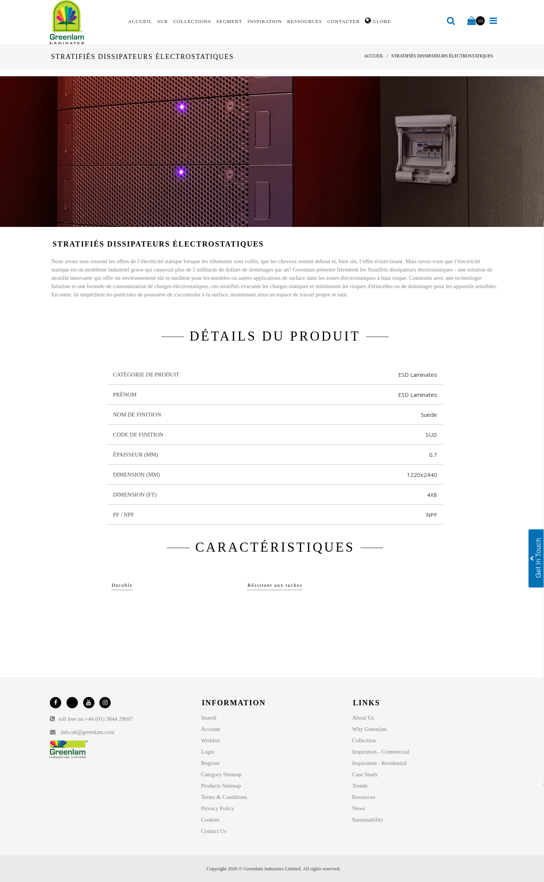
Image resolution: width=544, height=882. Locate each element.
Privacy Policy (217, 808)
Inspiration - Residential (379, 763)
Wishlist (210, 740)
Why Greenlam (369, 729)
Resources (364, 797)
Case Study (365, 774)
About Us (363, 718)
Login (208, 752)
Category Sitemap (221, 774)
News (358, 808)
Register (210, 763)
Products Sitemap (221, 786)
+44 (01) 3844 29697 (109, 719)
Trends (360, 786)
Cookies (210, 820)
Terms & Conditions (224, 797)
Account (210, 729)
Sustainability (367, 820)
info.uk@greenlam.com (87, 732)
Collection (364, 740)
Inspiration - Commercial (381, 752)
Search (208, 718)
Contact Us (213, 831)
